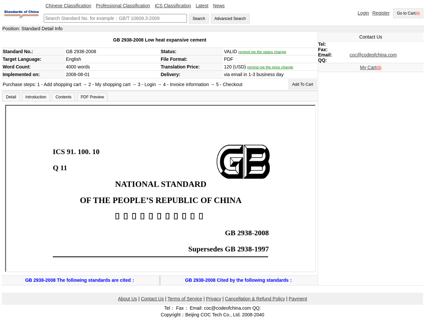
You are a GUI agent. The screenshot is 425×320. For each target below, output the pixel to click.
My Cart (370, 67)
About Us (127, 298)
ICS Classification (173, 5)
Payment (298, 298)
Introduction (36, 97)
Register (380, 13)
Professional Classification (123, 5)
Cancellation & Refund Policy (255, 298)
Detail (11, 97)
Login (363, 13)
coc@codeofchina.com (373, 54)
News (219, 5)
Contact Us (152, 298)
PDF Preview (92, 97)
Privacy (213, 298)
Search (199, 18)
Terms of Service (185, 298)
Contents (63, 97)
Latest (202, 5)
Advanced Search (230, 18)
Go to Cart (408, 13)
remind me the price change (270, 67)
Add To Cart (302, 84)
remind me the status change (262, 52)
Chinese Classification (68, 5)
